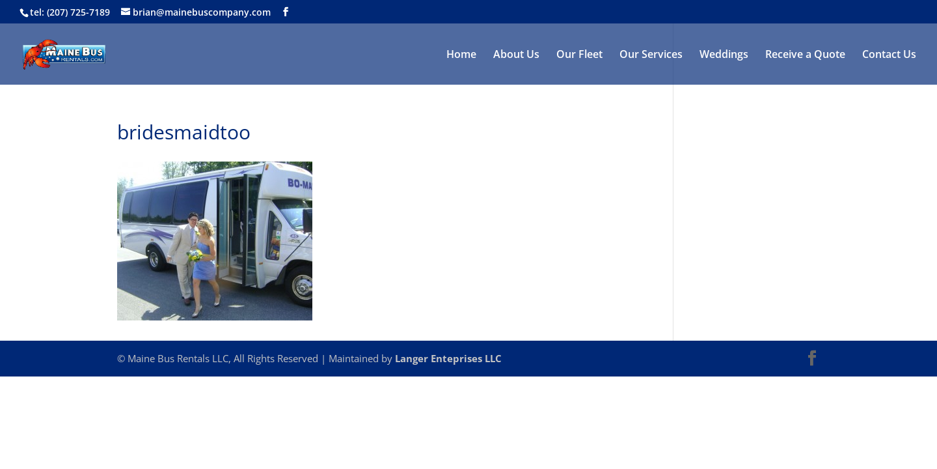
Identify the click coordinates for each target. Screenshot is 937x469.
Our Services (651, 55)
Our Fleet (579, 55)
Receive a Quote (805, 55)
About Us (516, 55)
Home (461, 55)
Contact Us (889, 55)
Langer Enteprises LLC (448, 358)
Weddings (723, 55)
